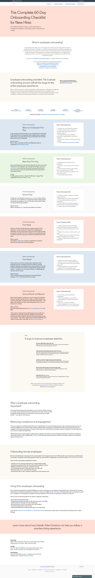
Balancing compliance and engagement (47, 64)
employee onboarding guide (41, 58)
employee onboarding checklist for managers (53, 114)
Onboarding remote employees (48, 66)
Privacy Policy (39, 569)
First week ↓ (53, 110)
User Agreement (58, 569)
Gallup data (20, 240)
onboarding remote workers (75, 457)
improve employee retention (36, 308)
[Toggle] (90, 577)
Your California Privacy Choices (48, 569)
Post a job (81, 1)
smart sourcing (18, 549)
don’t (21, 207)
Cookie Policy (34, 569)
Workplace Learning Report (36, 319)
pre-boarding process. (23, 144)
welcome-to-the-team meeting (71, 142)
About (29, 569)
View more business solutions (47, 566)
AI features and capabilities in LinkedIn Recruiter (30, 510)
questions (73, 206)
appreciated (46, 375)
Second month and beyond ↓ (77, 111)
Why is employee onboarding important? (48, 63)
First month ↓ (65, 110)
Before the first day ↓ (16, 110)
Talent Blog (56, 492)
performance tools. (27, 555)
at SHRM (35, 435)
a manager (35, 198)
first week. (28, 177)
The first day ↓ (28, 110)
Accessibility (64, 569)
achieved (17, 277)
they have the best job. (67, 83)
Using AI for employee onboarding (48, 68)
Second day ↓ (41, 110)
